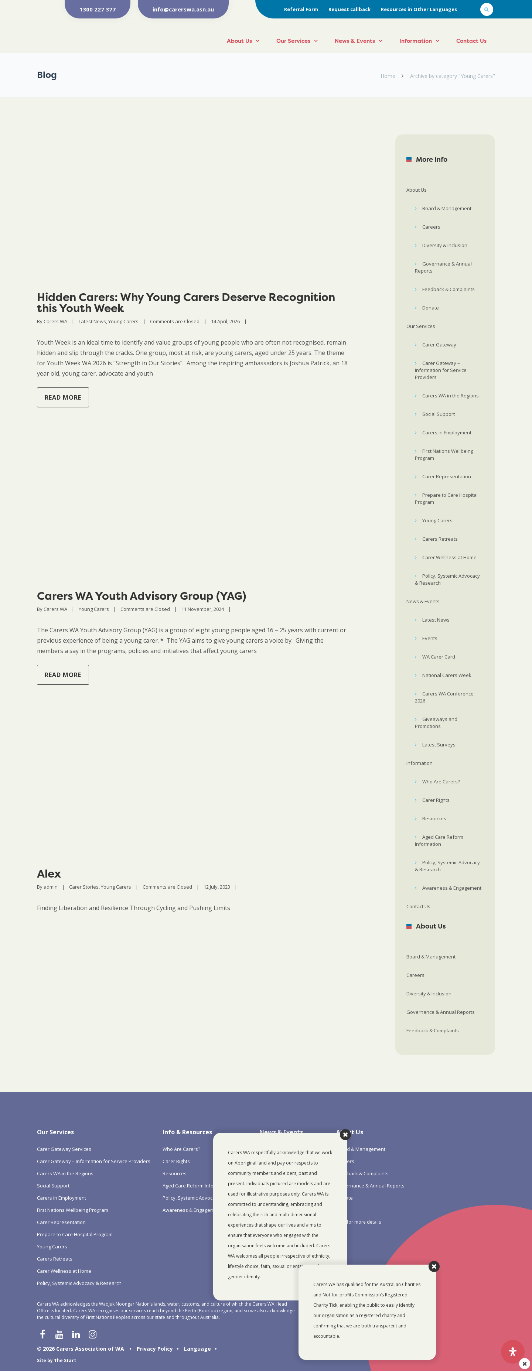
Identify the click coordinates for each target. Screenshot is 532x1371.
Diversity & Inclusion (444, 245)
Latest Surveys (439, 744)
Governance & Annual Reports (443, 267)
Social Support (438, 414)
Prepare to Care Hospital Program (446, 498)
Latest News (92, 321)
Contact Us (471, 41)
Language (197, 1348)
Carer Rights (436, 800)
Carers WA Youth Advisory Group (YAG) (141, 596)
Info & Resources (187, 1132)
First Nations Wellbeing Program (444, 454)
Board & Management (446, 208)
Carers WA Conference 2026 (444, 697)
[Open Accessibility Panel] (513, 1352)
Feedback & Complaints (448, 289)
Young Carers (123, 321)
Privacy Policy (155, 1348)
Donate (430, 307)
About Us (239, 41)
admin (51, 886)
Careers (431, 226)
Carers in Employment (446, 432)
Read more (63, 397)
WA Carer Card (438, 656)
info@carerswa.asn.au (183, 9)
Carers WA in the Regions (450, 395)
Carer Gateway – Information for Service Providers (441, 370)
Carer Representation (446, 476)
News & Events (355, 41)
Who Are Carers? (441, 781)
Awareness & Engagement (451, 888)
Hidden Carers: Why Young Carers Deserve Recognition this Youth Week (186, 303)
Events (429, 638)
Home (388, 75)
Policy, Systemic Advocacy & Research (447, 579)
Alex (49, 873)
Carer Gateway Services (64, 1149)
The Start (65, 1360)
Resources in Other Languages (419, 9)
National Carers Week (446, 675)
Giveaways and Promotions (436, 722)
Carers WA (55, 321)
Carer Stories (84, 886)
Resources (434, 818)
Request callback (349, 9)
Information (415, 41)
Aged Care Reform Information (439, 840)
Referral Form (301, 9)
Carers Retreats (440, 539)
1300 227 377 (97, 9)
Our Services (293, 41)
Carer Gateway (439, 344)
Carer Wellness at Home (449, 557)
